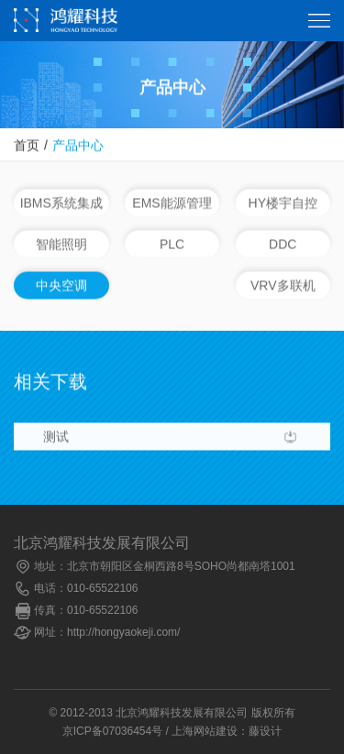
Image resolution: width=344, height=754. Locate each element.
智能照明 (61, 244)
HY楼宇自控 (283, 203)
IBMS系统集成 (61, 203)
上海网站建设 (205, 731)
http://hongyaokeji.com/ (123, 632)
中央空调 (61, 286)
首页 (26, 145)
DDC (282, 244)
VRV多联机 (283, 286)
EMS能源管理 (171, 203)
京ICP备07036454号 (112, 731)
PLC (172, 244)
